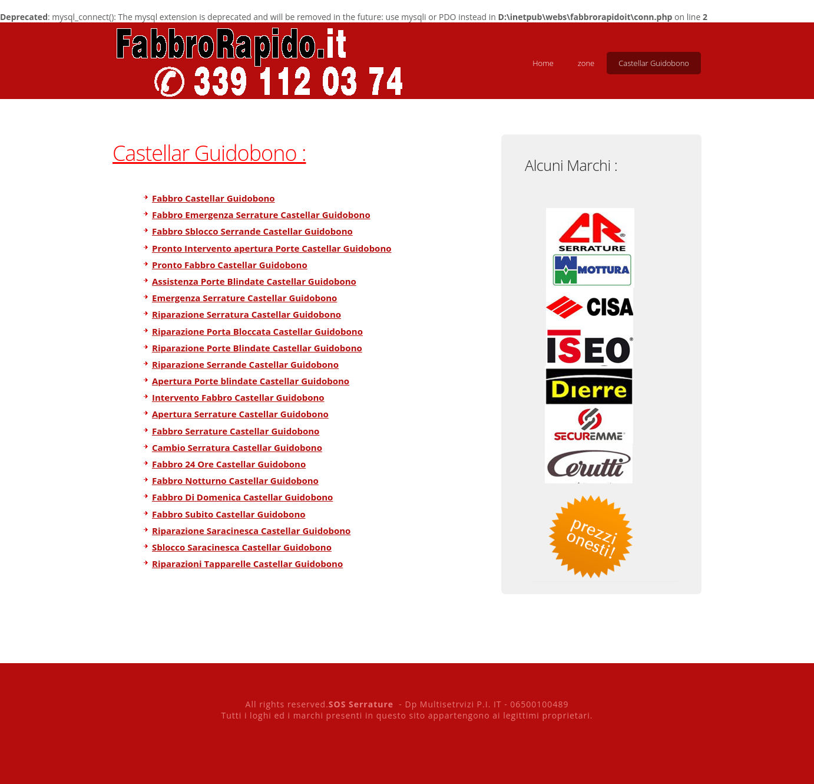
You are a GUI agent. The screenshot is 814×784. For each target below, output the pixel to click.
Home (543, 63)
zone (586, 63)
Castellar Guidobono (653, 63)
